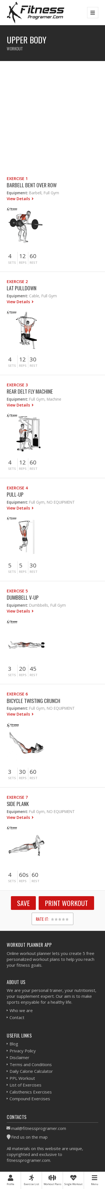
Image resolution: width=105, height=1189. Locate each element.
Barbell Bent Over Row (32, 185)
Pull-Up (15, 494)
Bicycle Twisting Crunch (33, 700)
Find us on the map (29, 1137)
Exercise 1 (17, 178)
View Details (19, 198)
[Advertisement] (52, 113)
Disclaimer (19, 1057)
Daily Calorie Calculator (31, 1071)
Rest (34, 262)
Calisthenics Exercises (31, 1092)
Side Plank (18, 803)
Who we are (21, 1010)
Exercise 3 (17, 384)
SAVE (23, 903)
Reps (23, 262)
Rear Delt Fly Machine (30, 391)
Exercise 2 (17, 281)
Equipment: (17, 192)
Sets (12, 262)
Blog (14, 1043)
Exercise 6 (17, 694)
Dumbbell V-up (23, 597)
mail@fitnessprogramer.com (38, 1128)
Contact (17, 1017)
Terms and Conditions (31, 1064)
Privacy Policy (23, 1050)
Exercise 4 (17, 487)
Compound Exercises (30, 1098)
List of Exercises (25, 1085)
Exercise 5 (17, 591)
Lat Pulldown (21, 288)
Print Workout (66, 903)
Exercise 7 (17, 797)
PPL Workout (22, 1078)
